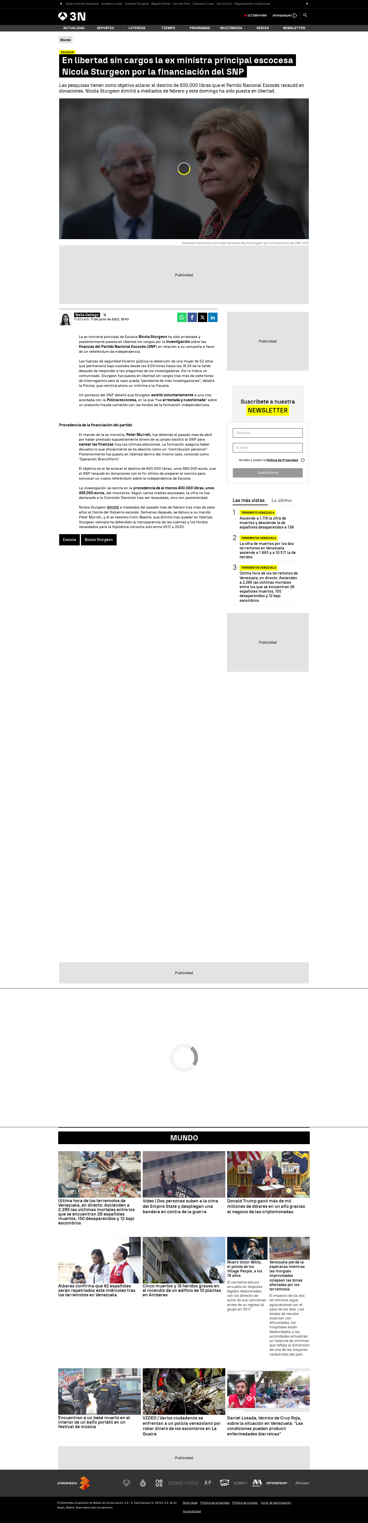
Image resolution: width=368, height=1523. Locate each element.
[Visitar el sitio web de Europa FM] (241, 1483)
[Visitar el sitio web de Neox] (159, 1483)
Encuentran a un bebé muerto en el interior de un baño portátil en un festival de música (94, 1422)
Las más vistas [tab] (248, 500)
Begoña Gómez (160, 3)
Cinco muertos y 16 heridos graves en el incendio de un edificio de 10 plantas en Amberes (182, 1290)
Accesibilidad (192, 1511)
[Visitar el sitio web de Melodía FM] (257, 1483)
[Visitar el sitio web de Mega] (192, 1483)
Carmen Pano (181, 3)
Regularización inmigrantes (252, 3)
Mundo (184, 1138)
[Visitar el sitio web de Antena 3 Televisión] (126, 1483)
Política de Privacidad (282, 460)
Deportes (105, 28)
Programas (200, 28)
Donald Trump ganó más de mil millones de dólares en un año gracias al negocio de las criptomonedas (266, 1206)
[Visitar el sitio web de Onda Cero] (225, 1483)
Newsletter (294, 28)
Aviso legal (190, 1502)
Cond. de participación (276, 1502)
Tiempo (168, 28)
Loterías (137, 28)
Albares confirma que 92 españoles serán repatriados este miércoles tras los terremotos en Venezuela (96, 1290)
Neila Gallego (87, 315)
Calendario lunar (203, 3)
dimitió (113, 507)
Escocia (69, 539)
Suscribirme (268, 472)
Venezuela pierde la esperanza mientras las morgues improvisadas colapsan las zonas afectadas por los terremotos (287, 1275)
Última (257, 15)
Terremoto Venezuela (257, 512)
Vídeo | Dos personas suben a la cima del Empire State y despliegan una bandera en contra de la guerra (180, 1206)
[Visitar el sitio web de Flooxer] (302, 1483)
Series (263, 28)
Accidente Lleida (111, 3)
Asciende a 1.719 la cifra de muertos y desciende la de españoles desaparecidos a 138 (267, 522)
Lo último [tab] (281, 500)
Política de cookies (245, 1502)
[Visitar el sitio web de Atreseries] (208, 1483)
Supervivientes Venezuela (82, 3)
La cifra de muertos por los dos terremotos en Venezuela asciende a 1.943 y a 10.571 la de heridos (268, 550)
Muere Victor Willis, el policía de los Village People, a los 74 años (244, 1269)
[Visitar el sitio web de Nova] (176, 1483)
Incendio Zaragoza (137, 3)
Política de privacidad (215, 1502)
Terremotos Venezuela (258, 538)
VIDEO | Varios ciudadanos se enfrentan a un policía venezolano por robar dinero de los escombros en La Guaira (182, 1426)
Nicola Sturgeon (99, 539)
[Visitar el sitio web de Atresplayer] (280, 1483)
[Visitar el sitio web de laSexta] (143, 1483)
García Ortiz (224, 3)
